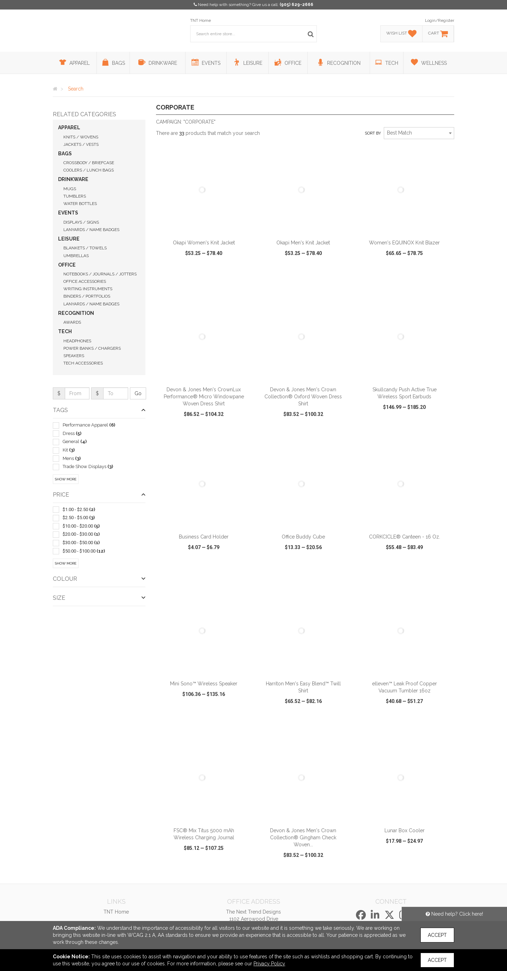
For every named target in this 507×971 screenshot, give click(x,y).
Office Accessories (84, 281)
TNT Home (200, 20)
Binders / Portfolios (86, 296)
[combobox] (419, 133)
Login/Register (439, 20)
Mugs (69, 188)
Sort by (373, 133)
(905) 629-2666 (296, 4)
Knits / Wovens (80, 137)
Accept (437, 935)
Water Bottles (80, 203)
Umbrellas (76, 255)
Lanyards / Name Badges (91, 229)
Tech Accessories (83, 363)
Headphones (77, 340)
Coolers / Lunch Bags (88, 170)
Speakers (73, 355)
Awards (72, 322)
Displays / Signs (81, 222)
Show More (65, 479)
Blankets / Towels (85, 247)
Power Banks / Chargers (92, 348)
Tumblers (74, 196)
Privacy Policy (269, 963)
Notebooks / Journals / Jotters (100, 274)
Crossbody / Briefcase (88, 162)
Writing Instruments (87, 288)
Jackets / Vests (81, 144)
